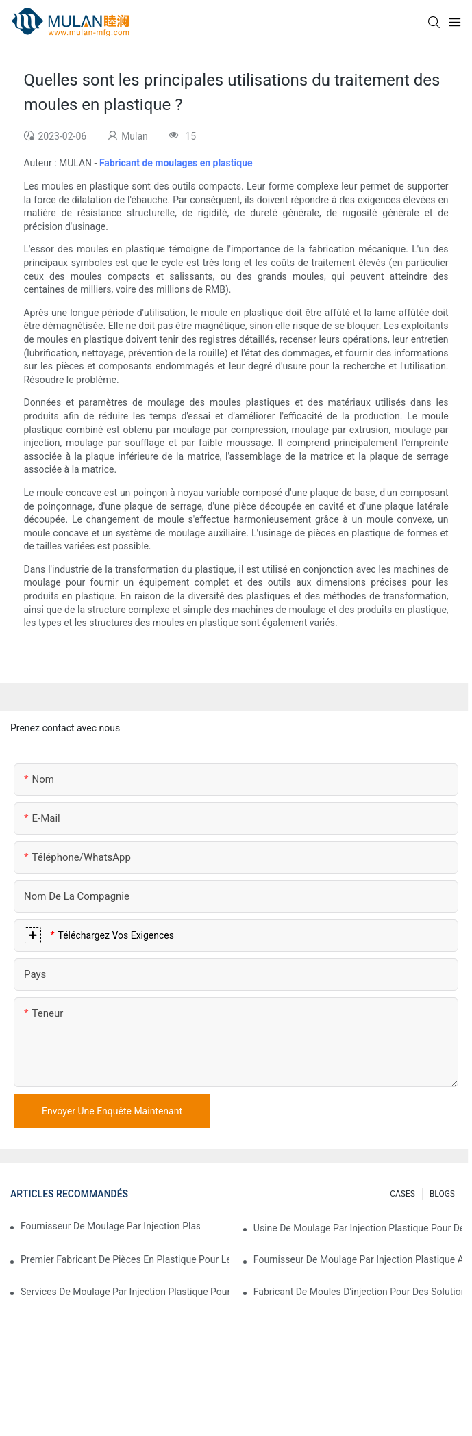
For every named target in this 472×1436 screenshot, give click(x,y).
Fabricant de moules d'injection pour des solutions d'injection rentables (357, 1291)
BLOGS (442, 1194)
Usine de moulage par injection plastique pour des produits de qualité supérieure (357, 1228)
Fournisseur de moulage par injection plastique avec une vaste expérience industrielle (110, 1225)
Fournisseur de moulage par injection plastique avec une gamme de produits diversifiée (357, 1259)
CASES (402, 1194)
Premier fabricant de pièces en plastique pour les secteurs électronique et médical (125, 1259)
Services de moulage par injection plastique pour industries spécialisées (125, 1291)
